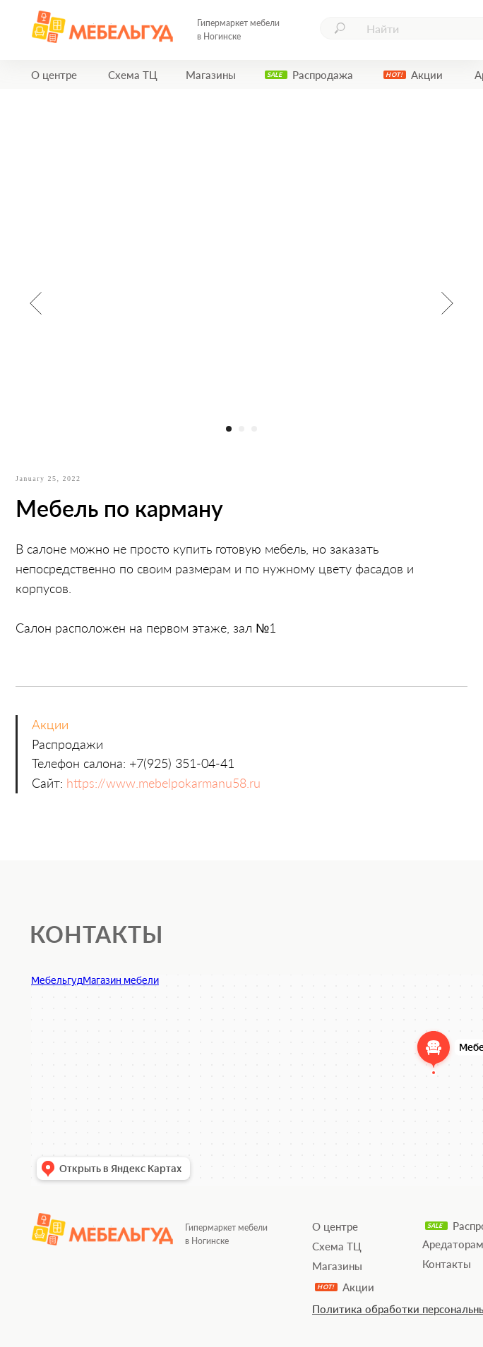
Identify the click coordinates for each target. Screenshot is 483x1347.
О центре (54, 74)
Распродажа (322, 74)
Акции (427, 74)
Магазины (211, 74)
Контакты (446, 1263)
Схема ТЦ (132, 74)
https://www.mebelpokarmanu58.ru (163, 783)
